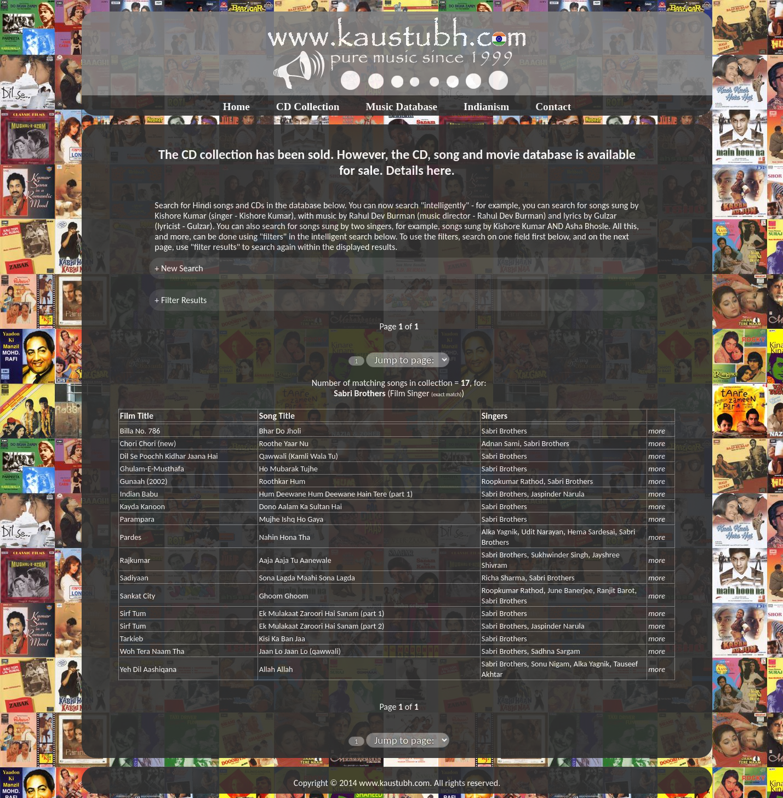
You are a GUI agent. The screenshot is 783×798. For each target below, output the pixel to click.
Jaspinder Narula (557, 494)
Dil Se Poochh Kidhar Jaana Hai (169, 456)
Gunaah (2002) (144, 481)
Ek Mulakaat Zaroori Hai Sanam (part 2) (322, 626)
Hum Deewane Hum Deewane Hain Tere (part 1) (336, 494)
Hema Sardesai (591, 532)
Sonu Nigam (550, 664)
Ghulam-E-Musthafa (152, 469)
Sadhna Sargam (555, 651)
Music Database (401, 106)
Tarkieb (131, 638)
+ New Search (179, 268)
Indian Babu (139, 494)
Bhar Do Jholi (280, 431)
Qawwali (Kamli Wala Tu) (298, 456)
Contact (553, 106)
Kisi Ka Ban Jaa (282, 638)
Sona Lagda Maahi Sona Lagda (307, 578)
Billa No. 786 (140, 431)
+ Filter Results (181, 300)
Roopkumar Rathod (513, 481)
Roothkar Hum (282, 481)
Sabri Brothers (504, 431)
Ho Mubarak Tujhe (288, 469)
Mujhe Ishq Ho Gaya (291, 519)
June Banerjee (569, 590)
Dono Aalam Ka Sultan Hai (300, 506)
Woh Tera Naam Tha (152, 651)
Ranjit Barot (616, 590)
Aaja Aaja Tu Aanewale (295, 560)
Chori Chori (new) (148, 443)
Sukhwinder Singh (559, 555)
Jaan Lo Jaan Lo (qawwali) (300, 651)
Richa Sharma (503, 578)
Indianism (486, 106)
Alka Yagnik (499, 532)
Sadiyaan (134, 578)
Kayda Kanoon (142, 506)
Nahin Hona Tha (285, 537)
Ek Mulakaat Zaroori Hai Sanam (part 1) (322, 613)
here (438, 170)
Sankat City (138, 596)
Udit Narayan (542, 532)
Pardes (130, 537)
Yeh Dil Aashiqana (148, 669)
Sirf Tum (133, 613)
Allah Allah (276, 669)
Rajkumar (135, 560)
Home (236, 106)
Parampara (137, 519)
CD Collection (308, 106)
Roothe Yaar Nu (283, 443)
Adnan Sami (500, 443)
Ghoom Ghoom (283, 596)
